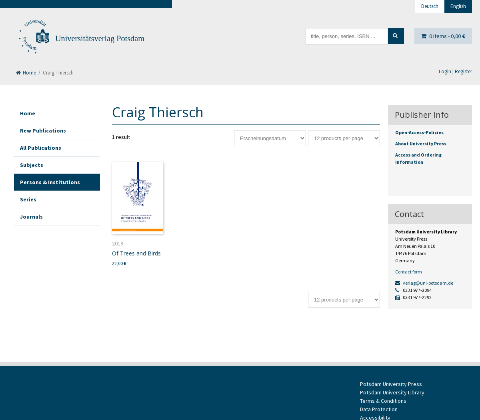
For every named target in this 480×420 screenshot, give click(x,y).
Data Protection (379, 409)
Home (26, 72)
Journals (31, 216)
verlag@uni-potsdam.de (424, 283)
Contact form (408, 272)
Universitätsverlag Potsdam (99, 38)
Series (28, 199)
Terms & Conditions (383, 400)
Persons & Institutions (50, 182)
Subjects (31, 165)
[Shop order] (270, 138)
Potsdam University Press (391, 384)
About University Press (420, 144)
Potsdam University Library (392, 392)
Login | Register (455, 71)
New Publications (43, 130)
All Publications (40, 147)
